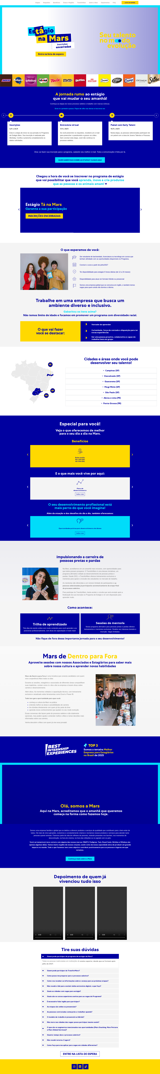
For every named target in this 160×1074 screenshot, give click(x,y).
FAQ (114, 2)
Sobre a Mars (93, 2)
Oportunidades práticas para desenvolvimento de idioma (80, 528)
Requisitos (46, 2)
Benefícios (56, 2)
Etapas (37, 2)
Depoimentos (105, 2)
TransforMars (81, 2)
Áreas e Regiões (68, 2)
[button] (44, 216)
